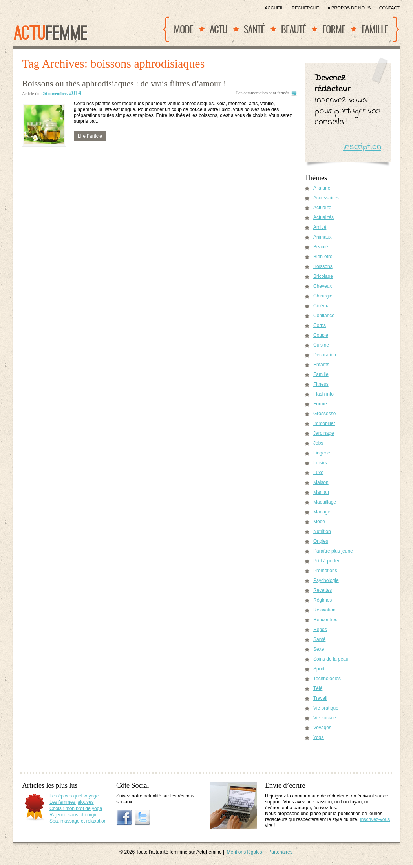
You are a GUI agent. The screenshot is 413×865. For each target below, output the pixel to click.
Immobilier (324, 423)
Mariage (321, 512)
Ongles (320, 541)
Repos (320, 629)
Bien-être (323, 256)
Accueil (274, 7)
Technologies (327, 678)
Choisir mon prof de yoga (75, 808)
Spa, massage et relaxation (77, 821)
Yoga (318, 737)
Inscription (362, 147)
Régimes (322, 600)
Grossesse (324, 413)
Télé (317, 688)
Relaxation (324, 610)
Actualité (322, 207)
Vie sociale (324, 718)
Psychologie (326, 580)
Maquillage (324, 502)
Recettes (322, 590)
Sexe (318, 649)
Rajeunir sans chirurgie (73, 815)
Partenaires (280, 852)
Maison (321, 482)
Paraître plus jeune (333, 551)
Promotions (325, 570)
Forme (333, 29)
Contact (389, 7)
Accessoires (326, 198)
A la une (321, 188)
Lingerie (321, 453)
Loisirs (320, 462)
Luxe (318, 472)
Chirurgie (323, 296)
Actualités (323, 217)
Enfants (321, 364)
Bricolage (323, 276)
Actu (218, 29)
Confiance (323, 315)
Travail (320, 698)
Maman (321, 492)
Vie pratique (325, 708)
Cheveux (322, 286)
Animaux (322, 237)
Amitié (319, 227)
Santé (254, 29)
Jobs (318, 443)
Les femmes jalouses (71, 802)
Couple (320, 335)
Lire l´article (90, 136)
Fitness (321, 384)
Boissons (323, 266)
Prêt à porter (326, 561)
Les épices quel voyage (74, 796)
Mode (183, 29)
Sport (319, 669)
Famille (375, 29)
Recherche (305, 7)
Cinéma (321, 305)
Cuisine (321, 345)
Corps (319, 325)
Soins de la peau (330, 659)
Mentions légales (244, 852)
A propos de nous (349, 7)
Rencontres (325, 619)
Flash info (323, 394)
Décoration (324, 355)
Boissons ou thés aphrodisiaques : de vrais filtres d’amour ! (124, 83)
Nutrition (322, 531)
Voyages (322, 727)
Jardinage (323, 433)
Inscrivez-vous (375, 819)
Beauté (293, 29)
